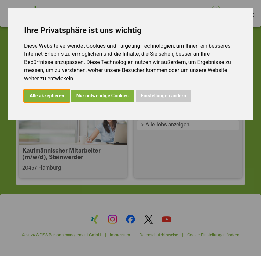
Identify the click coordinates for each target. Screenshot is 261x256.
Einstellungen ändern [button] (163, 95)
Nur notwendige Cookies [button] (102, 95)
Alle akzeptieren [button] (47, 95)
